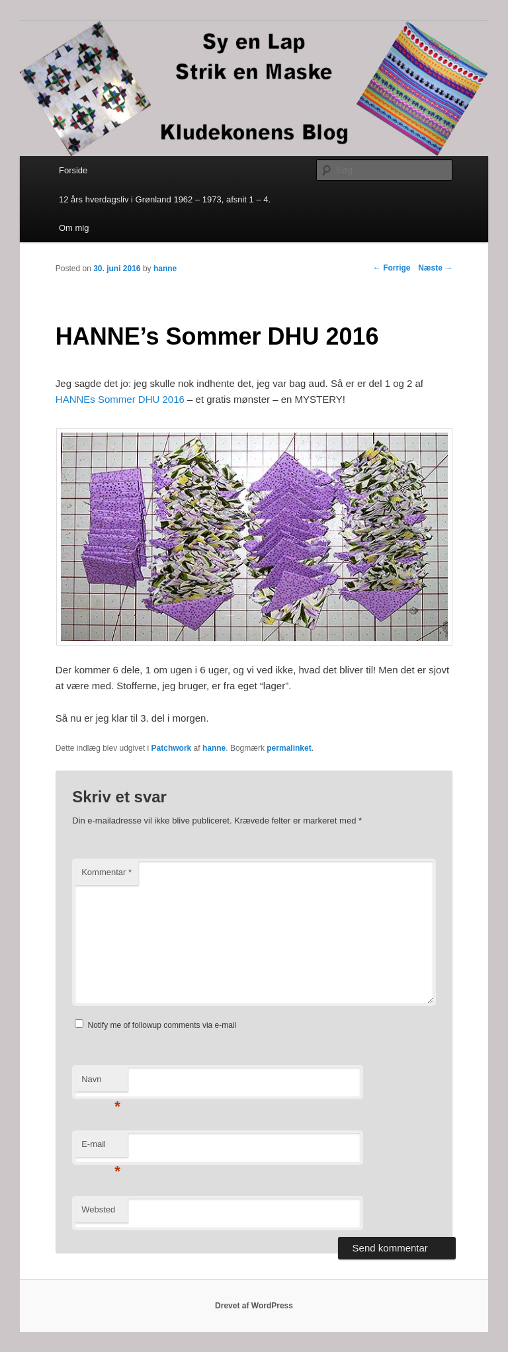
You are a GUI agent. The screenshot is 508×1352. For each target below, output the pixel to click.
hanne (165, 268)
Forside (73, 170)
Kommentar (106, 872)
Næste (435, 268)
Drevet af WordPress (254, 1305)
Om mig (74, 228)
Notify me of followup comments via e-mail (162, 1025)
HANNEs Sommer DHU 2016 (120, 399)
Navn (100, 1083)
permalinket (289, 748)
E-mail (100, 1148)
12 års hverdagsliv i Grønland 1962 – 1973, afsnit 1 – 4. (165, 199)
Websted (98, 1209)
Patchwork (171, 748)
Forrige (392, 268)
